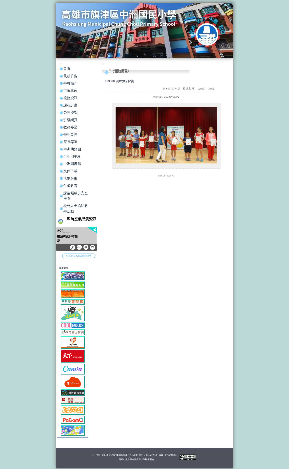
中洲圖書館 (72, 164)
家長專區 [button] (70, 142)
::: (207, 12)
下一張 (211, 88)
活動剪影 (70, 178)
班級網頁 (70, 120)
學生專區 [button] (70, 134)
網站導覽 (216, 11)
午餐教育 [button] (70, 186)
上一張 (201, 88)
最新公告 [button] (70, 76)
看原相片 (188, 88)
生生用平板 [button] (72, 156)
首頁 (66, 69)
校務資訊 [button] (70, 98)
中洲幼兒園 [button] (72, 149)
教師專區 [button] (70, 127)
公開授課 (70, 113)
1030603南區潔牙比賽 (119, 81)
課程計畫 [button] (70, 105)
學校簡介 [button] (70, 83)
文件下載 (70, 171)
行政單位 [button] (70, 90)
